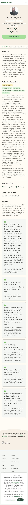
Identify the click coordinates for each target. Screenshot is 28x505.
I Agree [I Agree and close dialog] (20, 500)
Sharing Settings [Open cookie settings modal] (10, 500)
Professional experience (16, 47)
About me (5, 47)
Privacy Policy (16, 482)
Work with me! (14, 37)
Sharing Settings (18, 496)
